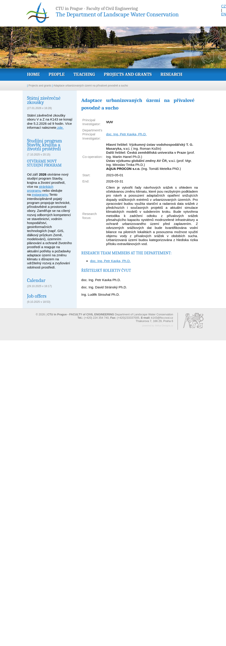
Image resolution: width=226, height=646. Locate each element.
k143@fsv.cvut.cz (162, 317)
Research (171, 74)
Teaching (84, 74)
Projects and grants (127, 74)
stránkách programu (40, 188)
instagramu (40, 194)
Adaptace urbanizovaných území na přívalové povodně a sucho (90, 85)
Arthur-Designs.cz (164, 325)
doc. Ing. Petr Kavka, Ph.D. (126, 134)
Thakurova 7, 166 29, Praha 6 (154, 321)
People (57, 74)
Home (33, 74)
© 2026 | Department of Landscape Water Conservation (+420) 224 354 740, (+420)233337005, (104, 316)
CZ (223, 6)
